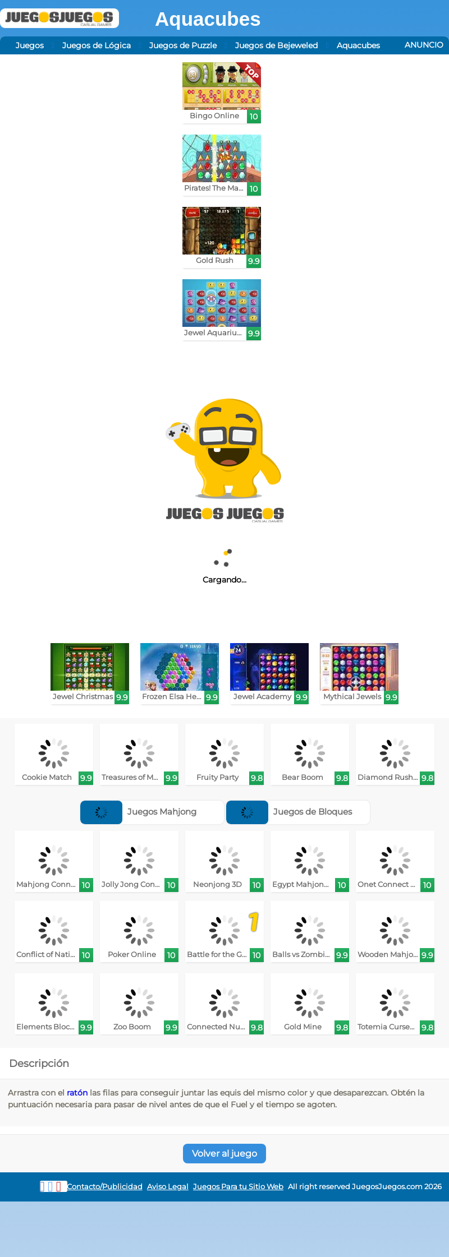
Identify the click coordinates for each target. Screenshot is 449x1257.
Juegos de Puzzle (183, 45)
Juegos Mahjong (138, 811)
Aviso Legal (168, 1186)
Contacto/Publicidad (105, 1186)
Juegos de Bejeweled (276, 45)
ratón (77, 1093)
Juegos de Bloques (289, 811)
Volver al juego (224, 1153)
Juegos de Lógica (96, 45)
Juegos (30, 45)
